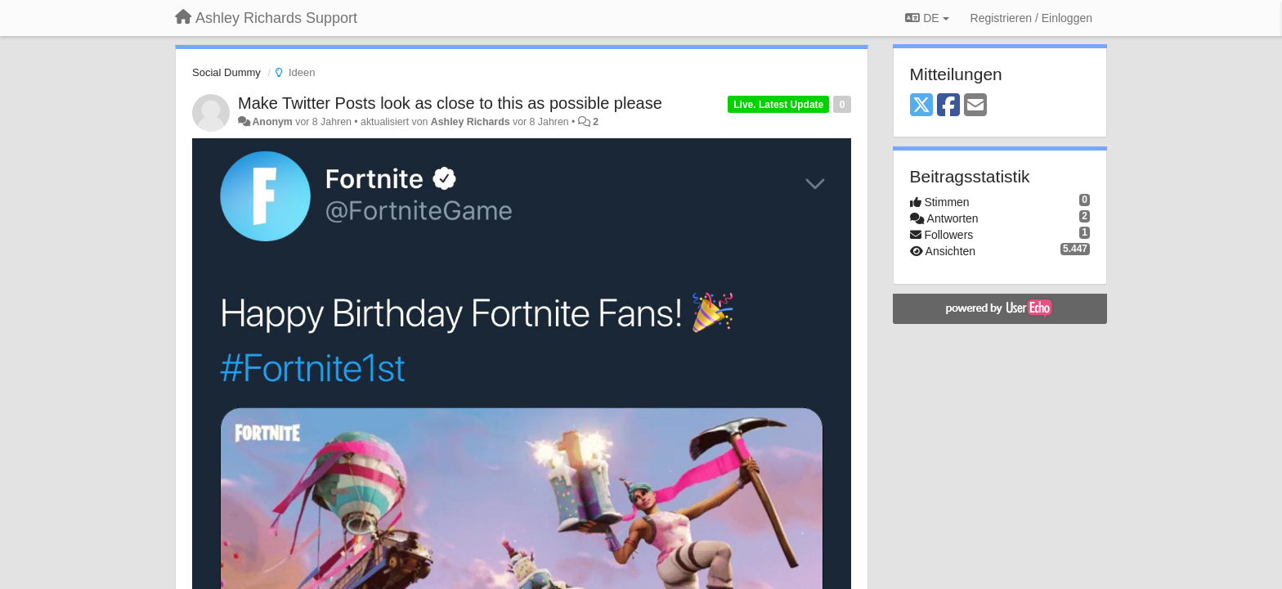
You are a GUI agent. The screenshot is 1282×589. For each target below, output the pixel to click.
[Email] (975, 106)
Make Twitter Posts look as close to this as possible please (450, 103)
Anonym (272, 122)
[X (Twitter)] (921, 106)
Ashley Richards (470, 122)
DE (926, 18)
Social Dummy (226, 72)
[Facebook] (948, 106)
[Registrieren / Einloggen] (1031, 18)
